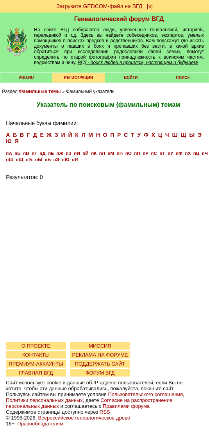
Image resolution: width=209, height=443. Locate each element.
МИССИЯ (100, 346)
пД (42, 153)
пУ (170, 153)
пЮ (65, 159)
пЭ (56, 159)
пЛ (102, 153)
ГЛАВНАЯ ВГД (36, 373)
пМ (111, 153)
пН (120, 153)
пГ (34, 153)
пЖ (59, 153)
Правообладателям (40, 424)
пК (93, 153)
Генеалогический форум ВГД (119, 19)
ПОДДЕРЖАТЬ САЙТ (100, 364)
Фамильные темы (40, 91)
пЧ (205, 153)
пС (154, 153)
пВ (26, 153)
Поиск (182, 77)
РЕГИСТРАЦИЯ (78, 77)
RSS (105, 412)
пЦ (196, 153)
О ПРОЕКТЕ (35, 346)
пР (145, 153)
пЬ (48, 159)
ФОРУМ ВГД (100, 373)
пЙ (85, 153)
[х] (150, 6)
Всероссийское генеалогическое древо (84, 418)
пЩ (19, 159)
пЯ (75, 159)
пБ (17, 153)
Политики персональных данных (44, 400)
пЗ (68, 153)
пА (9, 153)
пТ (162, 153)
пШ (9, 159)
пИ (77, 153)
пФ (179, 153)
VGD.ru (26, 77)
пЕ (51, 153)
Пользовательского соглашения (145, 394)
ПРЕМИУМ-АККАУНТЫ (36, 364)
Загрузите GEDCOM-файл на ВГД (99, 6)
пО (128, 153)
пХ (188, 153)
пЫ (38, 159)
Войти (131, 77)
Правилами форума (126, 406)
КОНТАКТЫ (36, 355)
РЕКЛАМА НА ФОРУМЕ (100, 355)
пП (137, 153)
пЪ (29, 159)
